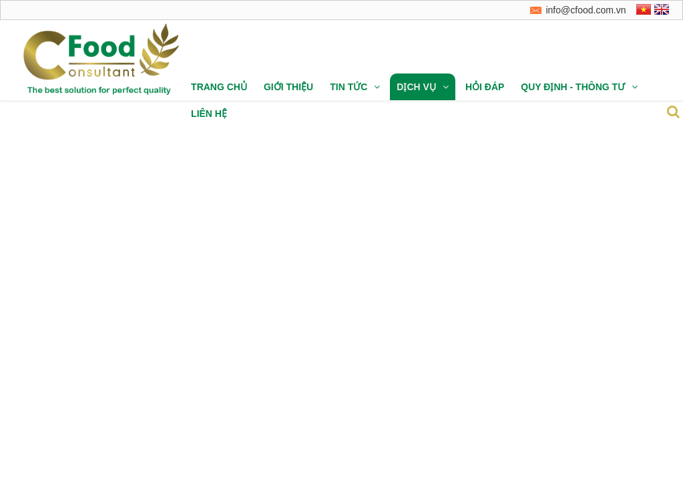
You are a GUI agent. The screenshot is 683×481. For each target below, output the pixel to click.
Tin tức (355, 87)
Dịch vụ (423, 87)
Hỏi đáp (484, 87)
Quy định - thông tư (579, 87)
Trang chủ (219, 87)
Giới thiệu (288, 87)
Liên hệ (209, 113)
